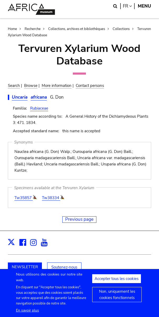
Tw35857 (23, 197)
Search (14, 85)
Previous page (79, 219)
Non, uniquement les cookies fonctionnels (117, 297)
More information (57, 85)
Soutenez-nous (64, 267)
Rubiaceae (39, 108)
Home (12, 29)
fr (129, 6)
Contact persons (90, 85)
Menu (144, 6)
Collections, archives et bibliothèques (76, 29)
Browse (30, 85)
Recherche (33, 29)
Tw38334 (51, 197)
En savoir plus (27, 313)
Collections (121, 29)
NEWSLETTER (25, 267)
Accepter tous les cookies (117, 281)
